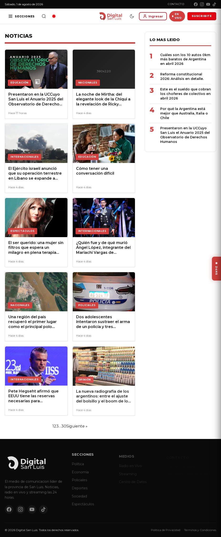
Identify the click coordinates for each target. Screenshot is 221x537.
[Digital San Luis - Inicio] (110, 16)
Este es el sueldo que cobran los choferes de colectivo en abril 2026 (185, 93)
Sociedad (79, 499)
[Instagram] (202, 4)
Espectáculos (83, 507)
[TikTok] (214, 4)
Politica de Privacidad (165, 530)
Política (78, 467)
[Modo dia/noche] (132, 16)
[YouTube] (208, 4)
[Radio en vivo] (54, 16)
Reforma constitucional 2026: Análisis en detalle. (182, 76)
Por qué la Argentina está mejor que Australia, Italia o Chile (184, 113)
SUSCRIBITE (202, 16)
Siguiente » (76, 426)
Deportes (79, 491)
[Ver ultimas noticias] (216, 269)
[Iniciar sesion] (153, 16)
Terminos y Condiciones (200, 530)
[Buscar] (44, 16)
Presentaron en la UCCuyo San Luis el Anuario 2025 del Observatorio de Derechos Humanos (185, 135)
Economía (80, 475)
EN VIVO (176, 16)
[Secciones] (21, 16)
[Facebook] (196, 4)
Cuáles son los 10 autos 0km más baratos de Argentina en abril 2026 (185, 59)
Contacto (176, 4)
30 (63, 426)
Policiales (79, 483)
